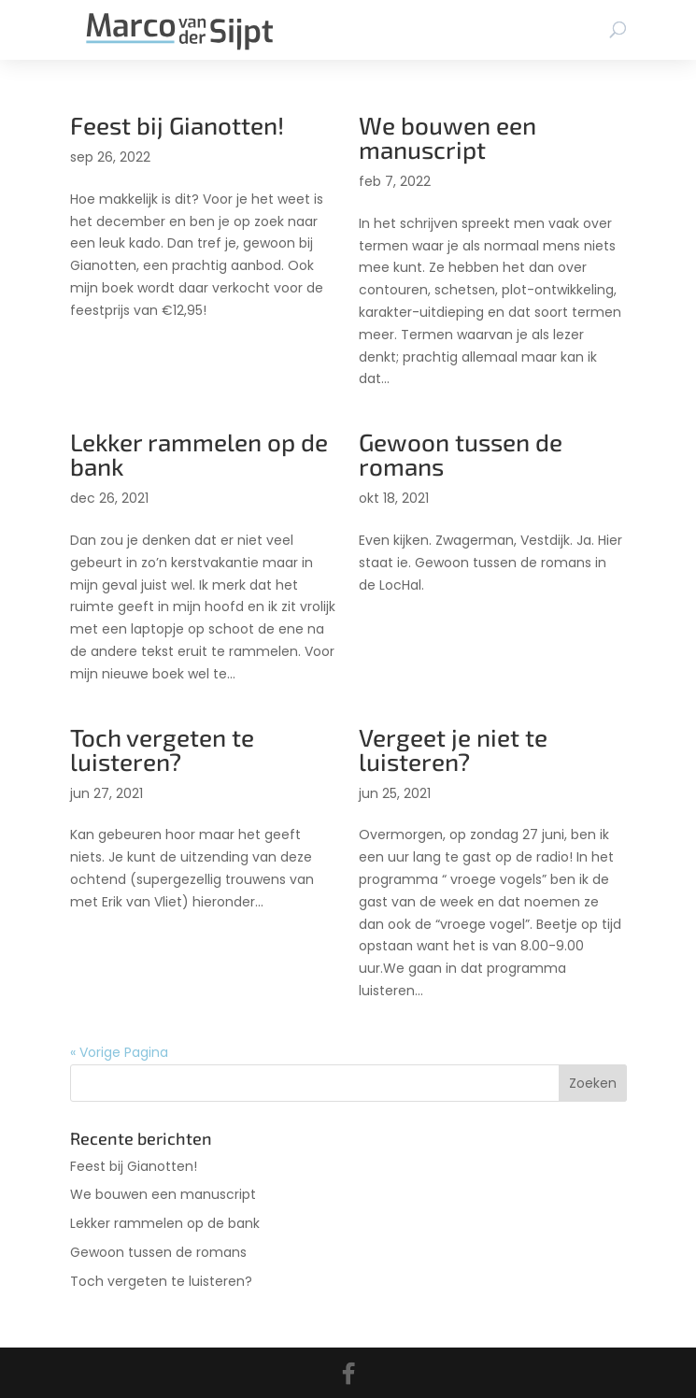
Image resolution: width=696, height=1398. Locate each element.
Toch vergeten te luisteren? (162, 749)
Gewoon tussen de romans (460, 453)
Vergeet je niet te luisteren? (453, 749)
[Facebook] (348, 1373)
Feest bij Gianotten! (177, 124)
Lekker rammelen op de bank (199, 453)
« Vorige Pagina (119, 1052)
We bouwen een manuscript (447, 137)
